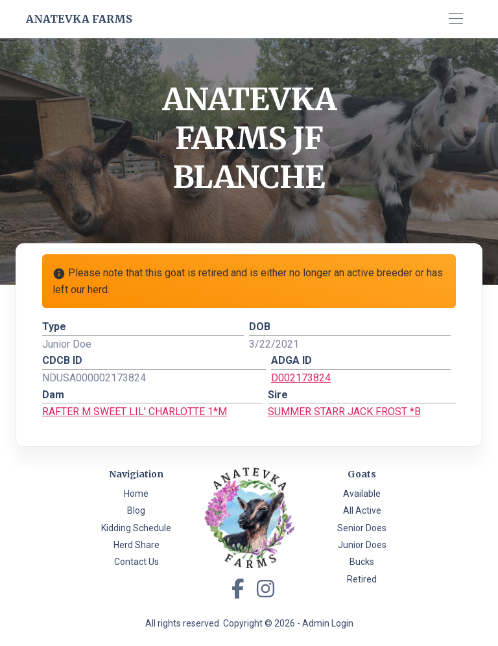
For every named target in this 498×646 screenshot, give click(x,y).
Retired (362, 579)
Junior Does (362, 545)
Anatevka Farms (79, 18)
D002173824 (301, 378)
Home (136, 493)
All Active (362, 510)
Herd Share (136, 545)
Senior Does (361, 528)
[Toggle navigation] (455, 19)
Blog (136, 510)
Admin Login (327, 623)
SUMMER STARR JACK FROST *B (344, 411)
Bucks (362, 561)
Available (362, 493)
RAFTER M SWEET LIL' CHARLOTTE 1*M (134, 411)
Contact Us (136, 561)
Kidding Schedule (136, 528)
